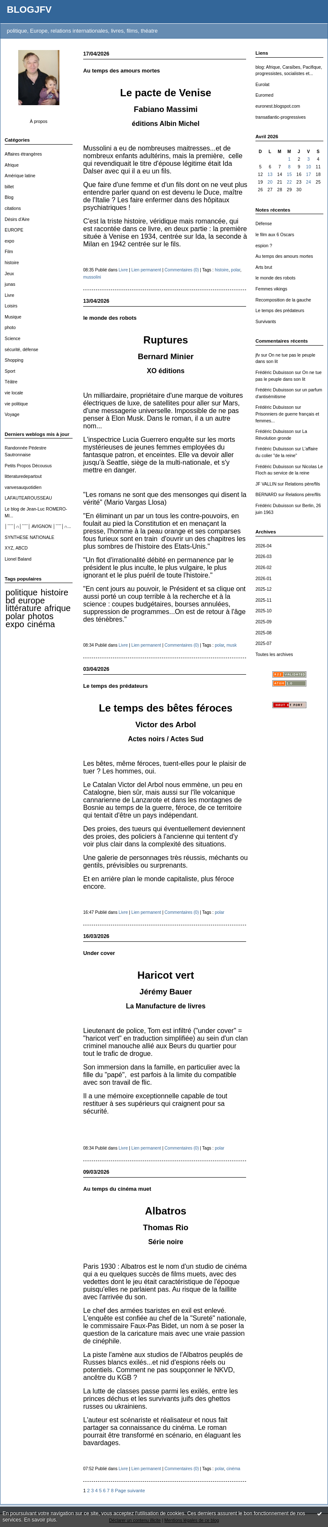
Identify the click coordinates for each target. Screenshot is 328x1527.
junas (10, 284)
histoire (12, 262)
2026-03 (263, 556)
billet (9, 186)
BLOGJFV (29, 9)
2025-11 (263, 600)
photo (10, 327)
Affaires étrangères (23, 154)
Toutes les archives (274, 654)
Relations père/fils (302, 484)
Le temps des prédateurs (279, 310)
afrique (58, 608)
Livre (9, 295)
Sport (10, 371)
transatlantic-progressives (280, 117)
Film (9, 251)
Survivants (265, 321)
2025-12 (263, 589)
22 (289, 182)
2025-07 (263, 643)
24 (308, 182)
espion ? (263, 245)
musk (232, 645)
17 (308, 174)
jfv (257, 355)
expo (9, 241)
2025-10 (263, 611)
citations (13, 208)
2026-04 (263, 546)
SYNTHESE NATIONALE (29, 537)
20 (269, 182)
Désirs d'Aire (17, 219)
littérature (23, 608)
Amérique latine (20, 175)
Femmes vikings (271, 289)
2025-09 (263, 622)
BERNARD (266, 494)
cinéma (41, 624)
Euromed (264, 95)
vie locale (14, 393)
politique (22, 592)
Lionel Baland (18, 559)
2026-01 (263, 578)
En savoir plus (40, 1520)
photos (40, 616)
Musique (13, 317)
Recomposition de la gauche (283, 300)
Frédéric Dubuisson (274, 372)
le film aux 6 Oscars (274, 234)
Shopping (14, 360)
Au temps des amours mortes (284, 256)
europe (31, 600)
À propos (39, 121)
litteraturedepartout (23, 476)
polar (15, 616)
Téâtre (11, 382)
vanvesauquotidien (23, 487)
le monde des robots (275, 278)
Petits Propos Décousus (28, 465)
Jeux (9, 273)
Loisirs (11, 306)
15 (289, 174)
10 (308, 167)
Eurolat (262, 84)
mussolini (92, 277)
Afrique (12, 165)
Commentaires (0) (182, 270)
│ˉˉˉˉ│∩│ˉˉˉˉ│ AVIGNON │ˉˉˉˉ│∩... (38, 526)
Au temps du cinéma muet (117, 1189)
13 (269, 174)
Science (12, 338)
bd (10, 600)
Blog (9, 197)
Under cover (99, 953)
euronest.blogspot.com (277, 106)
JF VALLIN (265, 484)
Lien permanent (146, 270)
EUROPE (14, 230)
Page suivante (130, 1490)
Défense (263, 223)
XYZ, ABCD (16, 548)
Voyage (12, 414)
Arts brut (263, 267)
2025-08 (263, 633)
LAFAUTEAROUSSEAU (28, 498)
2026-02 (263, 567)
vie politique (16, 404)
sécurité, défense (21, 349)
